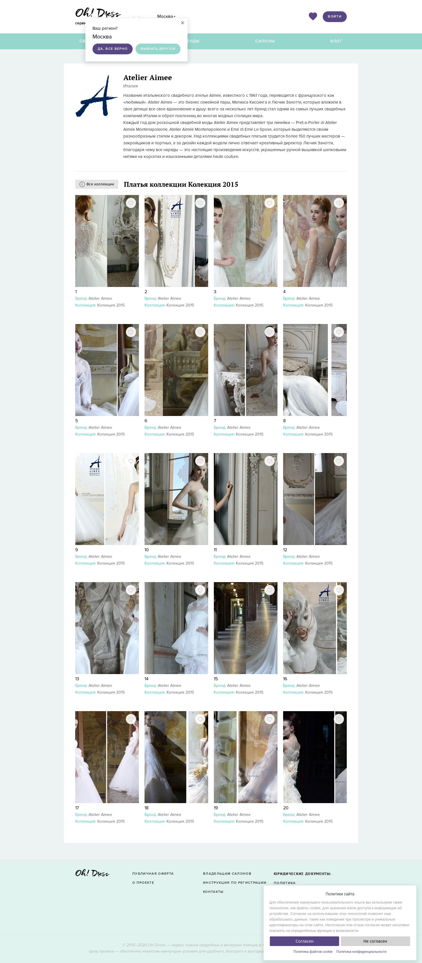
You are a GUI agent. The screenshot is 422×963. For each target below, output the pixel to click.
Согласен (305, 941)
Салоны (265, 41)
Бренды (190, 41)
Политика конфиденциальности (361, 952)
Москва (165, 16)
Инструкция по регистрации (234, 883)
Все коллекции (100, 184)
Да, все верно (113, 49)
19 (216, 808)
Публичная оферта (153, 874)
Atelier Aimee (100, 298)
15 (216, 679)
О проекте (143, 883)
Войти (335, 16)
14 (146, 679)
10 (147, 550)
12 (285, 550)
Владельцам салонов (227, 874)
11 (215, 550)
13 (77, 679)
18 (146, 808)
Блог (336, 41)
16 (285, 679)
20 (285, 808)
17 (77, 808)
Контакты (213, 892)
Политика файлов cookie (313, 952)
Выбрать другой (158, 49)
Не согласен (375, 941)
